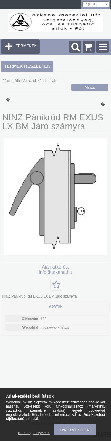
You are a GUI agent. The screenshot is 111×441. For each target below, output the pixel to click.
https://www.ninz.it (55, 327)
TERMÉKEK (26, 46)
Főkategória (11, 80)
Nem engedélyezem (34, 433)
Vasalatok (29, 80)
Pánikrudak (47, 80)
